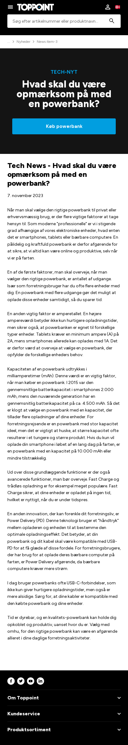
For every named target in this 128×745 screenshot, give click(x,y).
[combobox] (64, 21)
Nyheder (23, 41)
